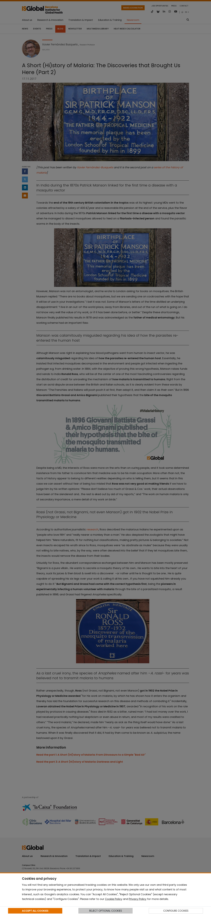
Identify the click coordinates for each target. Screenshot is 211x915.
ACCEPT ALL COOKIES (35, 911)
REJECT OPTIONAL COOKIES (105, 911)
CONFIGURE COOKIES (175, 911)
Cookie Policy (113, 899)
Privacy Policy (137, 899)
